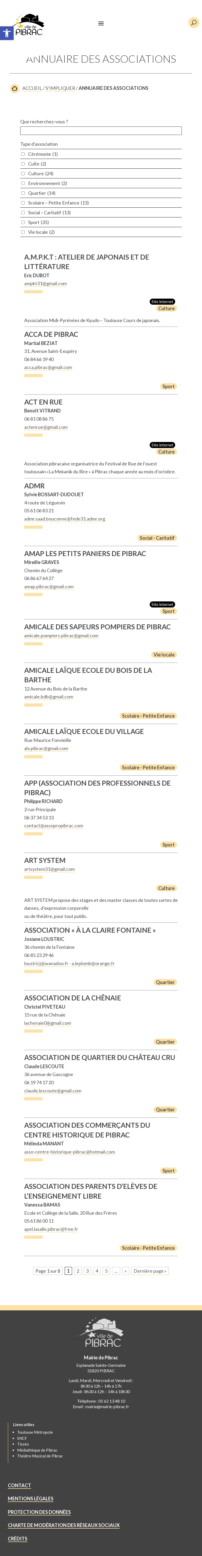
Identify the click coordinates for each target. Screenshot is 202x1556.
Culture (40, 173)
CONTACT (19, 1485)
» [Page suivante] (126, 1271)
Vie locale (41, 231)
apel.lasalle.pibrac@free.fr (51, 1229)
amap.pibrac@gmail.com (49, 586)
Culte (37, 163)
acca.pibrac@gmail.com (48, 367)
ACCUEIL (32, 88)
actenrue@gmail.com (46, 427)
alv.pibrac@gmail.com (46, 748)
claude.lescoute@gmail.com (52, 1090)
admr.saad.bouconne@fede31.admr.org (64, 519)
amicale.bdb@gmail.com (48, 696)
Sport (38, 222)
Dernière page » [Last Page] (150, 1271)
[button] (7, 33)
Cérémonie (43, 153)
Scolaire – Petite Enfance (58, 202)
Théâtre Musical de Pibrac (40, 1455)
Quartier (41, 192)
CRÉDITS (17, 1539)
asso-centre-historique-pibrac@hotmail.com (69, 1152)
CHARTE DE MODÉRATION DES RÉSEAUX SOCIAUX (64, 1525)
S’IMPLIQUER (60, 88)
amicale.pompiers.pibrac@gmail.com (61, 635)
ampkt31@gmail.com (45, 283)
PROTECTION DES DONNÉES (39, 1512)
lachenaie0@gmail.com (47, 1023)
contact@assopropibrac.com (53, 825)
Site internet (162, 301)
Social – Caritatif (49, 212)
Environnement (47, 183)
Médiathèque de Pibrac (37, 1450)
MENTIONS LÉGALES (30, 1498)
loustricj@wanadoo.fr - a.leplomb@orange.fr (69, 963)
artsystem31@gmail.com (49, 869)
